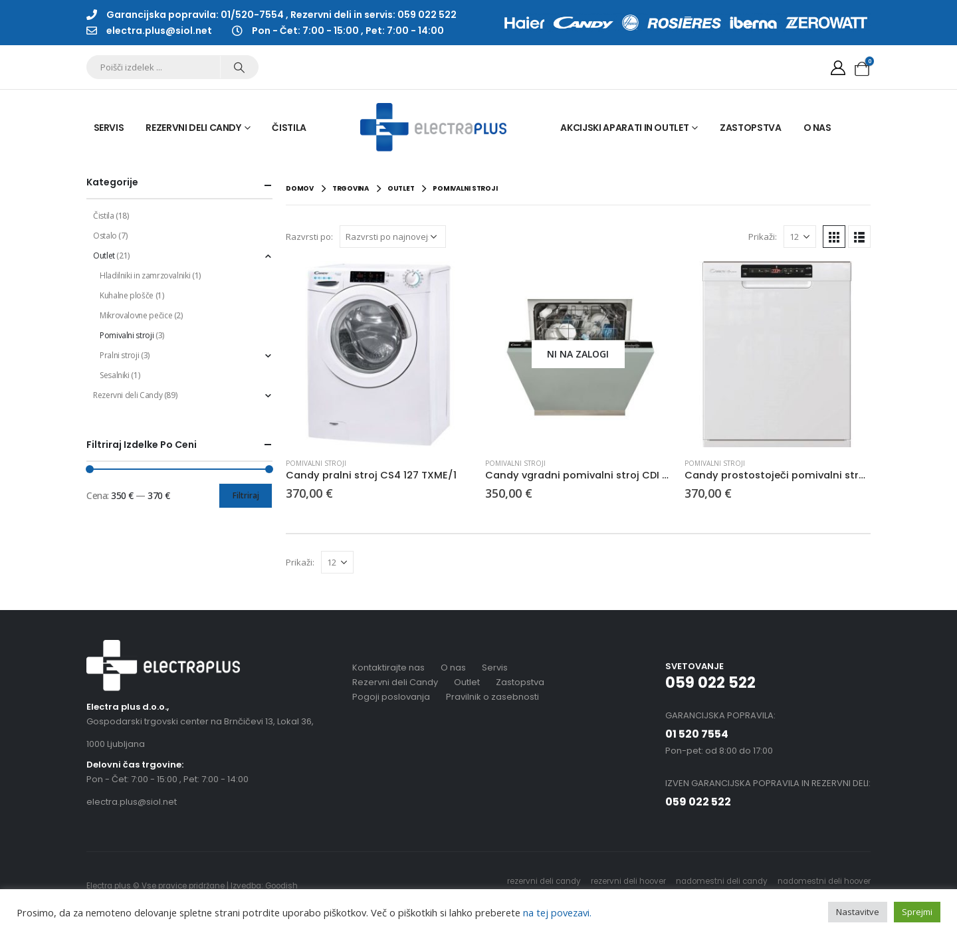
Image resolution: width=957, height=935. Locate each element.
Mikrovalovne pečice (136, 315)
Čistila (289, 127)
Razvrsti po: (309, 237)
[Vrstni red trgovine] (393, 236)
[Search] (239, 67)
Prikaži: (762, 237)
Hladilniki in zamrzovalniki (145, 275)
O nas (817, 127)
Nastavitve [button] (857, 912)
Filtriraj (246, 495)
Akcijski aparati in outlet (624, 127)
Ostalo (105, 235)
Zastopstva (751, 127)
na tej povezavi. (555, 912)
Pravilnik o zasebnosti (492, 696)
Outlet (104, 255)
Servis (109, 127)
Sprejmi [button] (917, 912)
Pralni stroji (119, 355)
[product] (379, 354)
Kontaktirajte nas (388, 667)
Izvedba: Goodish (264, 886)
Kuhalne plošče (127, 295)
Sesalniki (115, 375)
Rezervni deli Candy (193, 127)
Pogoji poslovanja (391, 696)
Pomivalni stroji (316, 463)
